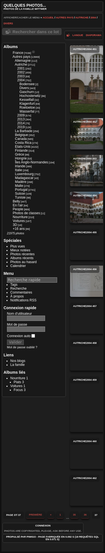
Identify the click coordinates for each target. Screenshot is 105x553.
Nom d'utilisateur (19, 314)
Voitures (19, 221)
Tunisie (20, 197)
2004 (93, 17)
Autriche (81, 17)
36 (85, 514)
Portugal (21, 190)
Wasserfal (27, 111)
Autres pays (64, 17)
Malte (19, 186)
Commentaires (21, 292)
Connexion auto (21, 336)
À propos (17, 296)
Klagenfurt (27, 104)
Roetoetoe (27, 107)
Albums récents (22, 258)
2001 (21, 68)
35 (74, 514)
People (18, 209)
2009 (21, 115)
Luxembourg (24, 174)
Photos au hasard (23, 262)
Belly (16, 201)
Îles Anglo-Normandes (31, 162)
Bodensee (27, 84)
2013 (21, 119)
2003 (21, 76)
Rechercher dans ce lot (36, 31)
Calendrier (18, 266)
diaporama (94, 35)
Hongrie (21, 158)
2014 (21, 123)
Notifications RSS (23, 300)
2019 (21, 127)
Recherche (18, 288)
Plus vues (17, 246)
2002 (21, 72)
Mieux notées (20, 250)
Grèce (19, 154)
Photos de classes (26, 213)
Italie (18, 170)
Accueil (48, 17)
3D (15, 225)
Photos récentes (22, 254)
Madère (21, 182)
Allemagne (23, 61)
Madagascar (24, 178)
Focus (18, 390)
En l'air (18, 205)
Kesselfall (27, 100)
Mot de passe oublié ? (22, 347)
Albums (11, 46)
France (18, 53)
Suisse (20, 194)
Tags (13, 285)
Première (35, 514)
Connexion (43, 525)
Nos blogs (17, 361)
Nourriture (20, 217)
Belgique (21, 135)
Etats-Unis (23, 147)
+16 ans (19, 229)
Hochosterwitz (30, 96)
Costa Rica (23, 143)
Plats (17, 382)
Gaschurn (27, 92)
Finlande (21, 150)
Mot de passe (17, 324)
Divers (8, 23)
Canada (21, 139)
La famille (17, 365)
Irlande (20, 166)
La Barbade (23, 131)
